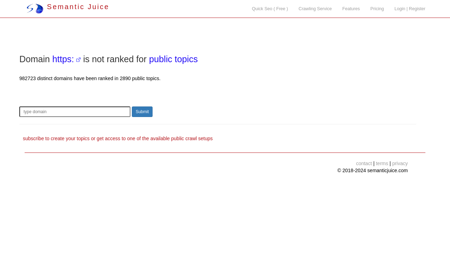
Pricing (377, 8)
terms (382, 163)
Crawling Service (315, 8)
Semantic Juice (67, 7)
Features (351, 8)
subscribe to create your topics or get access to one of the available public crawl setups (118, 138)
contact (364, 163)
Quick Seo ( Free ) (270, 8)
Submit (142, 111)
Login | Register (409, 8)
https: (63, 59)
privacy (400, 163)
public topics (173, 59)
